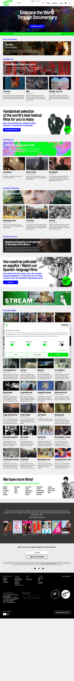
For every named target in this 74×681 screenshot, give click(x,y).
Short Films (39, 555)
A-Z (27, 638)
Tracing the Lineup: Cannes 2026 (9, 30)
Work (49, 553)
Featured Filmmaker (11, 218)
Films (48, 3)
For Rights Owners (41, 643)
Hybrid (15, 551)
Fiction (15, 549)
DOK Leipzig (16, 547)
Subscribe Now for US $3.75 (13, 150)
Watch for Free (51, 551)
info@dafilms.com (11, 664)
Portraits (38, 549)
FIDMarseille (44, 595)
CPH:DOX (5, 549)
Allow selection (37, 354)
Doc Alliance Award (6, 552)
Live (43, 3)
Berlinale (5, 547)
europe (37, 1)
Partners (5, 639)
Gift (39, 641)
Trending (50, 547)
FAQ (39, 639)
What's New (18, 642)
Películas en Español (28, 554)
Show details (62, 350)
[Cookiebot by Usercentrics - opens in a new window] (62, 325)
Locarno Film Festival (28, 548)
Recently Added (9, 371)
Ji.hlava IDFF (54, 595)
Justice (16, 553)
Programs (54, 3)
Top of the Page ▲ (66, 636)
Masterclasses (28, 551)
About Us (5, 638)
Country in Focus (10, 277)
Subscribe (40, 638)
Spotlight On (8, 69)
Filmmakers (29, 639)
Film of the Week (10, 39)
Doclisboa (5, 555)
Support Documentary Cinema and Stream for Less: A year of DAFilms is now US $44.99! (37, 34)
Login (61, 3)
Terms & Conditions (6, 641)
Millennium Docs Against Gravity (26, 595)
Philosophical (39, 547)
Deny (16, 354)
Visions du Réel (51, 549)
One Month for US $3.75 (37, 26)
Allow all (58, 354)
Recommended (40, 553)
